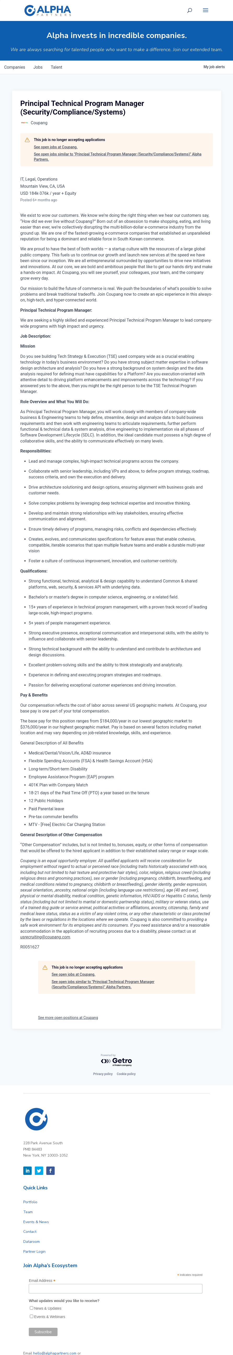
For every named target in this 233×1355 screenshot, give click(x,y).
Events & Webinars (49, 1317)
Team (28, 1212)
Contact (29, 1231)
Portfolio (30, 1202)
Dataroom (31, 1241)
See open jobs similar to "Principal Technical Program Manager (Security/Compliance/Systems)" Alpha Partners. (118, 156)
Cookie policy (126, 1074)
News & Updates (47, 1308)
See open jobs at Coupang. (56, 147)
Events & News (36, 1221)
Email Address (42, 1280)
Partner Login (34, 1251)
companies (14, 67)
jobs (38, 67)
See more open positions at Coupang (68, 1018)
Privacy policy (102, 1074)
